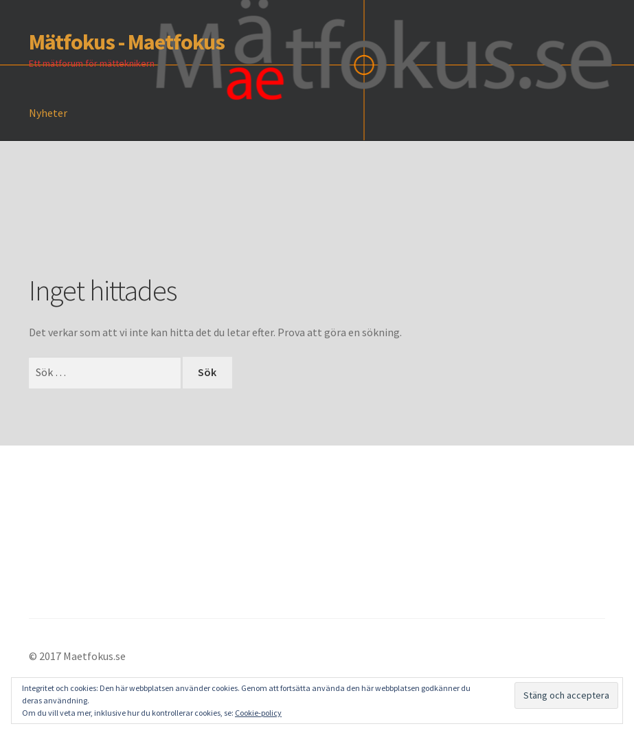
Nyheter (48, 113)
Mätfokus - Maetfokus (127, 42)
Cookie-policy (258, 712)
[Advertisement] (279, 228)
